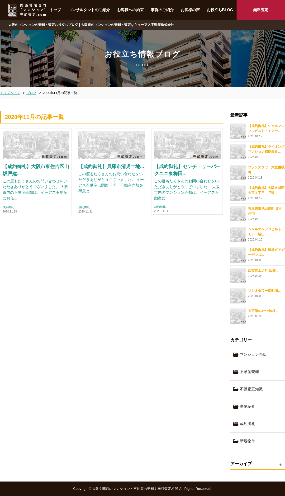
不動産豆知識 (251, 389)
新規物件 (247, 441)
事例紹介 (247, 406)
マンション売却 (253, 354)
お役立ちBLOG (220, 10)
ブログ (31, 93)
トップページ (10, 93)
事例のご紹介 (162, 10)
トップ (55, 10)
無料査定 (260, 10)
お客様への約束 (130, 10)
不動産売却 (249, 372)
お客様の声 (190, 10)
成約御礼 (8, 207)
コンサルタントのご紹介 (89, 10)
